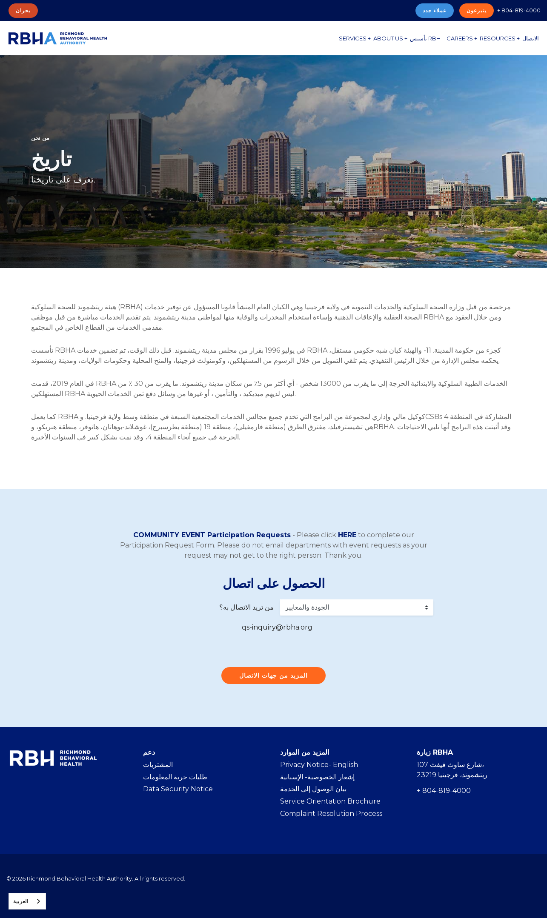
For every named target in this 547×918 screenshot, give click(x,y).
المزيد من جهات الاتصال (273, 675)
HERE (347, 535)
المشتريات (158, 765)
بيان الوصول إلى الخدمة (313, 789)
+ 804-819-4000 (519, 10)
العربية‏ (21, 901)
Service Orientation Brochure (330, 801)
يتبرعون (477, 10)
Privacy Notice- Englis (316, 765)
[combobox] (27, 901)
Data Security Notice (178, 789)
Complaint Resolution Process (331, 814)
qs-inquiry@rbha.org (277, 627)
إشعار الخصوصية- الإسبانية (317, 777)
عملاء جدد (435, 10)
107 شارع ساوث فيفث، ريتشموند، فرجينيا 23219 (452, 770)
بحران (23, 10)
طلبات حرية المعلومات (175, 777)
